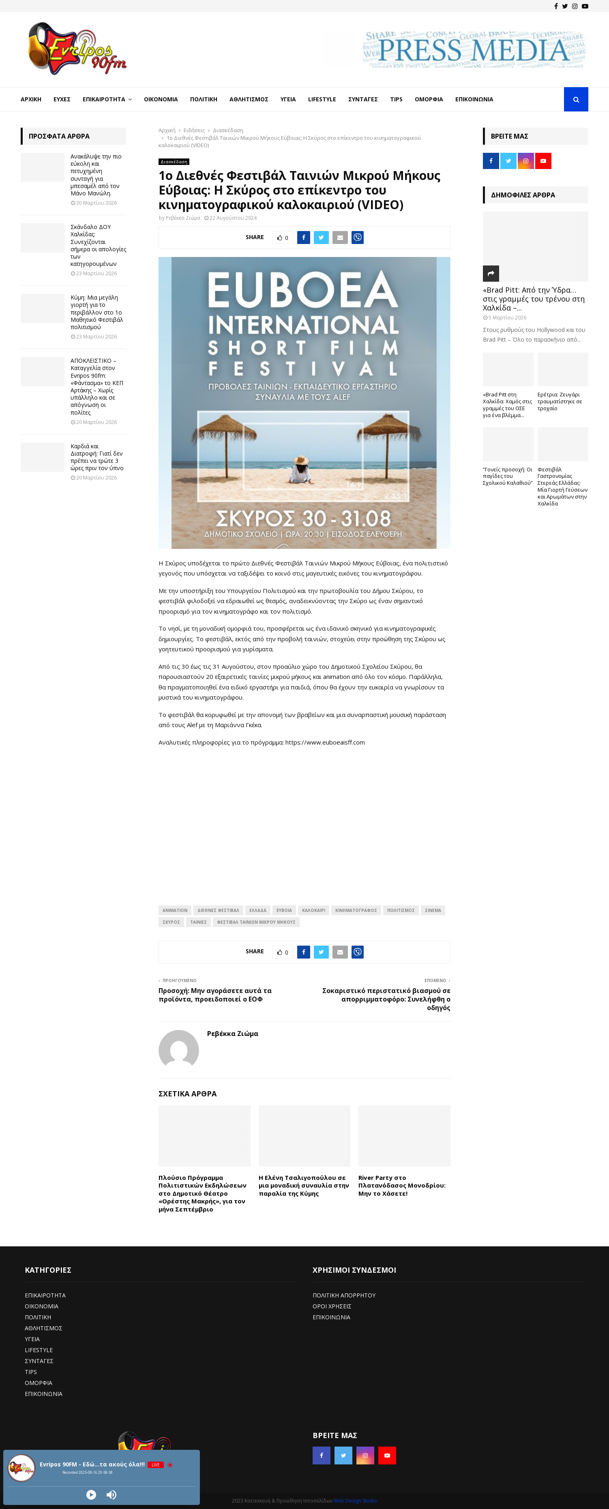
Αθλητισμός (248, 99)
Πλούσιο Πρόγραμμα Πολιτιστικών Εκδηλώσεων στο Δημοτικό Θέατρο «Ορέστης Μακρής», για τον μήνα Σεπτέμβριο (203, 1193)
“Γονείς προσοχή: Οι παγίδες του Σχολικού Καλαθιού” (508, 476)
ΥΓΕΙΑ (32, 1339)
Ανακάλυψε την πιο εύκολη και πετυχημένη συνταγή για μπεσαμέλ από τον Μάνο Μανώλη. (96, 174)
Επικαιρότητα (104, 99)
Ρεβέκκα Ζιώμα (183, 217)
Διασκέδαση (174, 162)
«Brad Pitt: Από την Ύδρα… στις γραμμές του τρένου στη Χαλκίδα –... (534, 298)
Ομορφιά (429, 99)
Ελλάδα (257, 910)
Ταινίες (198, 922)
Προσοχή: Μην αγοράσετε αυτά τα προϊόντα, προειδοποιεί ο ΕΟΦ (215, 995)
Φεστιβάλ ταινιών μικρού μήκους (256, 922)
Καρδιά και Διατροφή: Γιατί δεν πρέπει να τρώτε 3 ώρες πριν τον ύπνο (97, 457)
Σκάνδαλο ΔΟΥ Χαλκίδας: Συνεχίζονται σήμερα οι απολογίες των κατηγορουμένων (98, 245)
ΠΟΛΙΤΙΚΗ (38, 1317)
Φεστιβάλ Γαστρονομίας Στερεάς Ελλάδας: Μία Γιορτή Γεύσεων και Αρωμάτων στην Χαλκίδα (563, 486)
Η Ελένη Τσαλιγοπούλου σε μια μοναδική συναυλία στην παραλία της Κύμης (304, 1185)
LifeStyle (322, 99)
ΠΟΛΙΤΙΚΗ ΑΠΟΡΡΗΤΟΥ (344, 1295)
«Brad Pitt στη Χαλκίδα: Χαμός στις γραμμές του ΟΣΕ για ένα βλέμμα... (507, 404)
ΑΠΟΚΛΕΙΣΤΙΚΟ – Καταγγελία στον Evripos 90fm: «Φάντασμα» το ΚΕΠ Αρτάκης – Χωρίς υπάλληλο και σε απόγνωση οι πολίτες (97, 386)
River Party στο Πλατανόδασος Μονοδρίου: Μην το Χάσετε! (402, 1185)
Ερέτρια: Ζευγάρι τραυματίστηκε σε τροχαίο (560, 401)
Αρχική (31, 99)
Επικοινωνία (474, 99)
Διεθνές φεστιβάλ (218, 910)
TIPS (31, 1372)
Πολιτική (203, 99)
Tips (396, 99)
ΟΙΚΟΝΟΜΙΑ (41, 1306)
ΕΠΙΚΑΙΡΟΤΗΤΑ (45, 1295)
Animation (175, 910)
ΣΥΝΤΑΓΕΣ (39, 1361)
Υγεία (288, 99)
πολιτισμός (401, 910)
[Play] (91, 1495)
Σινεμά (433, 910)
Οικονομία (161, 99)
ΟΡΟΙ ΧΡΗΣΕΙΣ (332, 1306)
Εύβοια (284, 910)
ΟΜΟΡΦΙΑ (38, 1383)
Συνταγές (363, 99)
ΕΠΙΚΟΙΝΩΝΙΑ (43, 1394)
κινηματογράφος (356, 910)
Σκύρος (171, 922)
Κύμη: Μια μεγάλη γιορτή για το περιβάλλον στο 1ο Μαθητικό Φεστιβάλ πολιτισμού (97, 312)
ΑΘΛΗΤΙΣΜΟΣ (43, 1328)
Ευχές (62, 99)
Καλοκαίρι (313, 910)
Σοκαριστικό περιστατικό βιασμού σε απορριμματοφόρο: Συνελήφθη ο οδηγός (386, 999)
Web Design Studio (355, 1500)
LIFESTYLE (39, 1350)
